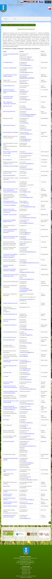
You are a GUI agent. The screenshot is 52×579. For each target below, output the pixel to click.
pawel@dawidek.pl (27, 65)
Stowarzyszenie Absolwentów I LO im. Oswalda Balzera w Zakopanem (10, 231)
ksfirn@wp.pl (25, 123)
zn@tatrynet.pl (26, 370)
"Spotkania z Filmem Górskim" (10, 214)
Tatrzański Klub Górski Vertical (10, 332)
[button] (48, 2)
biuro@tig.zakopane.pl (28, 329)
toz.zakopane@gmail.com (25, 361)
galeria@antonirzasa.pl (28, 72)
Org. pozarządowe (18, 25)
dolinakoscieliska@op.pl (28, 463)
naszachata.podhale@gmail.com (27, 279)
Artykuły (11, 25)
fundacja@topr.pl (26, 99)
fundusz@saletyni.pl (24, 91)
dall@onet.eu (22, 245)
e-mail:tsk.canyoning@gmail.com (27, 352)
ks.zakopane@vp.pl (27, 130)
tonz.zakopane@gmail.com (26, 409)
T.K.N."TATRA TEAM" (7, 372)
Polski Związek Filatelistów (9, 175)
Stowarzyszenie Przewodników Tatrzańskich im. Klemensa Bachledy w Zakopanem (10, 256)
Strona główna (3, 5)
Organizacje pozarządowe (29, 25)
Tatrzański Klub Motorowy (9, 340)
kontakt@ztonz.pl (27, 518)
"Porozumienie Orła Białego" (9, 205)
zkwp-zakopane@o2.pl (28, 503)
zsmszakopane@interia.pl (28, 433)
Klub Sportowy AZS (7, 106)
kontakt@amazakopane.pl (27, 223)
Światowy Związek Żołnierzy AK (10, 303)
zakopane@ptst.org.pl (28, 197)
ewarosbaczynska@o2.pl (28, 499)
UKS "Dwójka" (6, 419)
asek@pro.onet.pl (27, 192)
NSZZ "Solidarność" (7, 159)
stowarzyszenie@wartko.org (29, 446)
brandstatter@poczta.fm (28, 60)
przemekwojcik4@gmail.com (26, 134)
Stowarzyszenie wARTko (8, 441)
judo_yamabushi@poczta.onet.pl (30, 479)
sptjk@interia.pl (26, 262)
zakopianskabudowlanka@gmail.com (28, 297)
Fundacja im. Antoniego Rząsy (9, 68)
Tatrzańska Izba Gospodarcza (10, 325)
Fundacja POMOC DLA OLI (8, 85)
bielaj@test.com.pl (27, 428)
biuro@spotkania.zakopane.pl (29, 217)
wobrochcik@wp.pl (24, 356)
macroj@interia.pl (26, 232)
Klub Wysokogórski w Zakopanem (10, 132)
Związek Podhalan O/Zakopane (10, 506)
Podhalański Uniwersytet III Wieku (10, 166)
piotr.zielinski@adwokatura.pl (29, 252)
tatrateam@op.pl (26, 374)
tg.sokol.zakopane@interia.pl (29, 389)
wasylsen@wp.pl (26, 114)
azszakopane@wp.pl (27, 109)
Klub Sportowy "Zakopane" (9, 125)
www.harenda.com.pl (34, 262)
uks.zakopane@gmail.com (28, 439)
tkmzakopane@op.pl (27, 343)
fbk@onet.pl (33, 114)
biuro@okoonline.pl (24, 83)
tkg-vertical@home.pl (27, 335)
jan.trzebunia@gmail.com (28, 116)
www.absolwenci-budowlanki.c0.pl (27, 299)
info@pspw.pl (26, 202)
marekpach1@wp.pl (27, 379)
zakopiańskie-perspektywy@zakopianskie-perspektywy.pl (26, 290)
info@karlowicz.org (27, 239)
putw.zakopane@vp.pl (27, 169)
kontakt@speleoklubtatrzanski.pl (27, 272)
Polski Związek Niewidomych (9, 182)
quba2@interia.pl (26, 140)
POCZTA (32, 561)
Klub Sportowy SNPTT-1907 (9, 111)
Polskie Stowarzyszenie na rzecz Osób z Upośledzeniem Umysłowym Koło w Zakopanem (10, 190)
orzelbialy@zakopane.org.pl (29, 206)
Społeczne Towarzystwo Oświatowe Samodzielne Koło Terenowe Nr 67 (10, 210)
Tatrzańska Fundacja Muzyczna (10, 314)
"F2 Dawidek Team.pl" (8, 62)
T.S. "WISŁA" (5, 376)
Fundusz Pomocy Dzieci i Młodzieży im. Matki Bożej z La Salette (10, 91)
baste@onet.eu (26, 234)
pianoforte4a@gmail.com (28, 404)
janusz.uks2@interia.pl (28, 422)
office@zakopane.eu (24, 561)
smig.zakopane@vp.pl (27, 153)
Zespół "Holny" (6, 486)
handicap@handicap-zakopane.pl (27, 77)
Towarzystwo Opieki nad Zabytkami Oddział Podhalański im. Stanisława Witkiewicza (10, 408)
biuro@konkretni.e (27, 139)
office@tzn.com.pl (27, 368)
